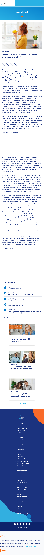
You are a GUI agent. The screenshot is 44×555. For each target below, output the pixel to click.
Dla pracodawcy (22, 475)
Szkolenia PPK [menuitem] (22, 459)
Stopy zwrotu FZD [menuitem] (22, 511)
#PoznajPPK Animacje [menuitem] (22, 465)
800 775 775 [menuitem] (22, 439)
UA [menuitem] (22, 442)
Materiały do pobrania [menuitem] (22, 468)
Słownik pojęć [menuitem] (22, 435)
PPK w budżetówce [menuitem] (22, 485)
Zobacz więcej (22, 403)
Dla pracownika (22, 449)
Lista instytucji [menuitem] (22, 508)
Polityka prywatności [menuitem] (22, 527)
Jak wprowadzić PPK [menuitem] (22, 482)
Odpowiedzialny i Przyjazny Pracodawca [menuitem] (22, 492)
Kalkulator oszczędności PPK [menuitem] (22, 461)
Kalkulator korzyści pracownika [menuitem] (22, 463)
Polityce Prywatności (31, 546)
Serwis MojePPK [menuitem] (22, 430)
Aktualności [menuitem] (22, 432)
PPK (22, 423)
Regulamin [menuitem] (22, 529)
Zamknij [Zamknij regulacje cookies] (4, 550)
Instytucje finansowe (22, 502)
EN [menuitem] (22, 444)
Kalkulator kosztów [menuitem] (22, 487)
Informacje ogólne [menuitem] (22, 428)
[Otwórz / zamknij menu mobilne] (41, 3)
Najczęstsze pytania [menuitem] (22, 470)
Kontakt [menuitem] (22, 437)
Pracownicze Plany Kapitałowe (10, 132)
